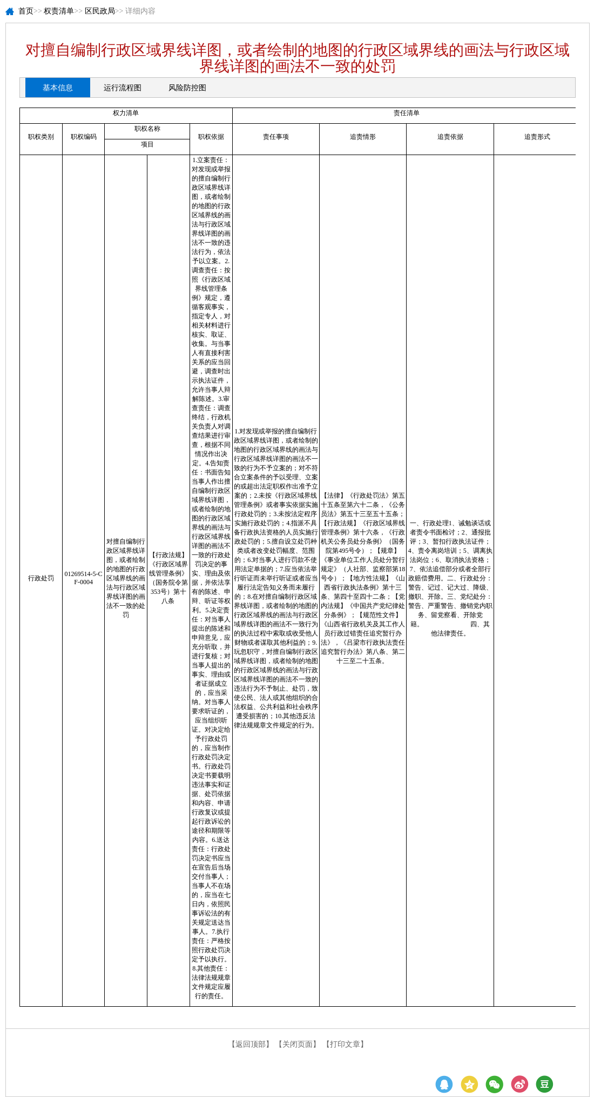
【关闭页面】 (297, 1044)
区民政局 (100, 11)
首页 (25, 11)
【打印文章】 (345, 1044)
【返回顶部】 (250, 1044)
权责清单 (59, 11)
